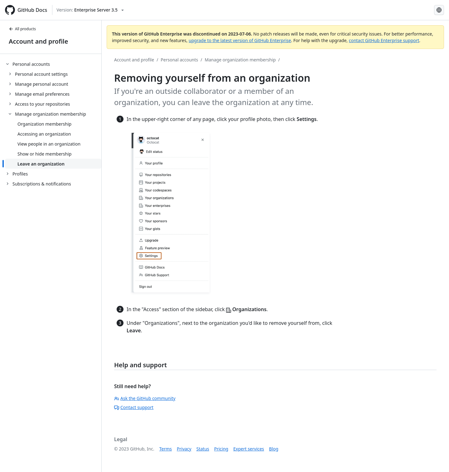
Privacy (184, 449)
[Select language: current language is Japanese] (439, 10)
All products (22, 28)
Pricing (221, 449)
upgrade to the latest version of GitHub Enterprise (240, 40)
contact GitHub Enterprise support (384, 40)
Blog (273, 449)
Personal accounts (179, 60)
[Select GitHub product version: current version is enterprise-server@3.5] (90, 10)
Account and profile (38, 41)
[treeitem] (53, 114)
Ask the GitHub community (145, 398)
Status (202, 449)
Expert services (248, 449)
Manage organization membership (240, 60)
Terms (165, 449)
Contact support (133, 407)
